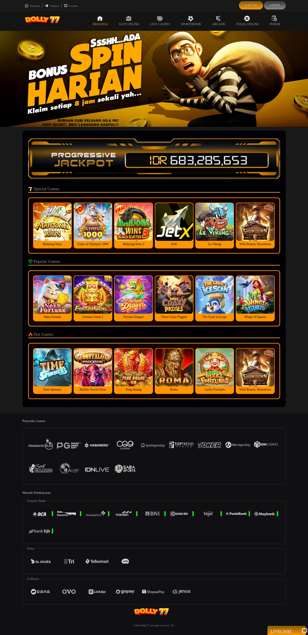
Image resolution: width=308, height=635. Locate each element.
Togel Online (247, 21)
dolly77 (145, 625)
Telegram (52, 5)
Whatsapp (32, 5)
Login (275, 5)
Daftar (251, 5)
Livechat (71, 5)
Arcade (218, 21)
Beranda (100, 21)
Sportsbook (191, 21)
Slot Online (129, 21)
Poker (275, 21)
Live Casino (160, 21)
